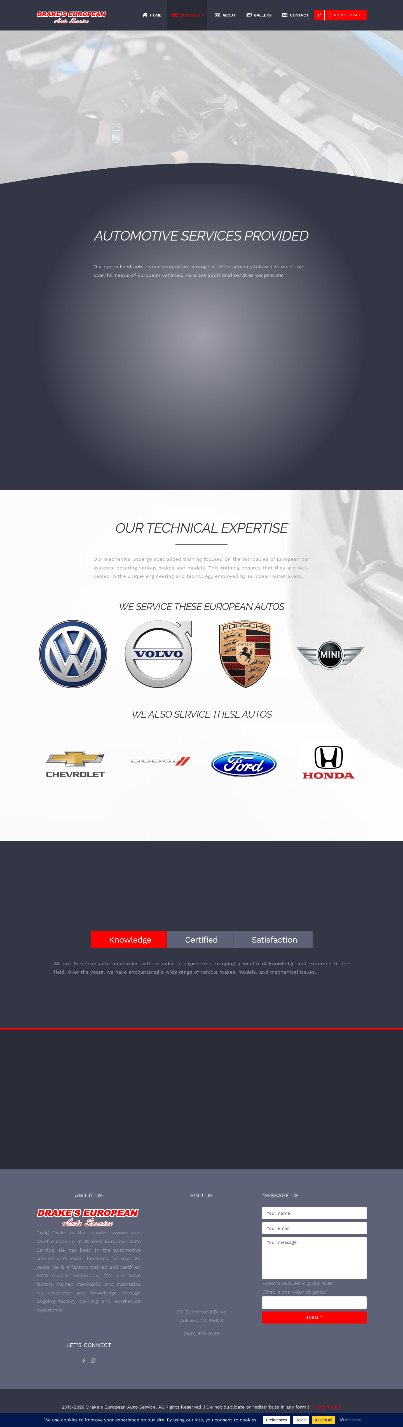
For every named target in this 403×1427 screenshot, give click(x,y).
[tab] (128, 939)
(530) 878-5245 (202, 1333)
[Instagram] (93, 1360)
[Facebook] (84, 1360)
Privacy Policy (325, 1407)
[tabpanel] (201, 970)
